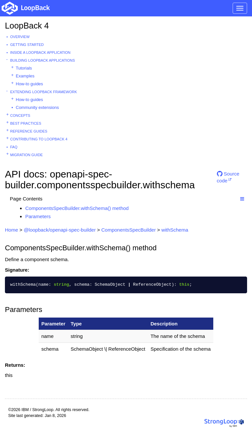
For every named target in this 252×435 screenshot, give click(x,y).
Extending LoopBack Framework (43, 92)
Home (11, 230)
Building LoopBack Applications (42, 60)
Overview (20, 37)
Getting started (27, 45)
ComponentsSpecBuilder (128, 230)
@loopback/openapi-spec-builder (60, 230)
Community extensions (37, 107)
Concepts (20, 115)
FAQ (13, 147)
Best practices (25, 123)
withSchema (174, 230)
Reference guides (28, 131)
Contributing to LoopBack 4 (38, 139)
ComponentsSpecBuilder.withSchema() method (77, 208)
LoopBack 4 (27, 25)
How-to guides (29, 83)
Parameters (38, 216)
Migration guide (26, 155)
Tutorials (24, 68)
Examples (25, 75)
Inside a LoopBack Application (40, 52)
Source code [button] (228, 176)
